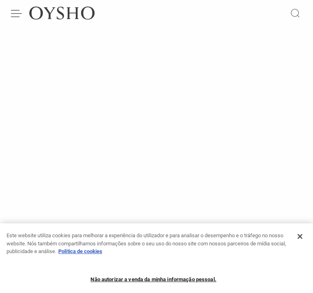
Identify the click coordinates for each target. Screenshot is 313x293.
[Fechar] (300, 239)
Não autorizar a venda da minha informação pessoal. (153, 282)
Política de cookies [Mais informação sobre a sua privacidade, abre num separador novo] (80, 254)
